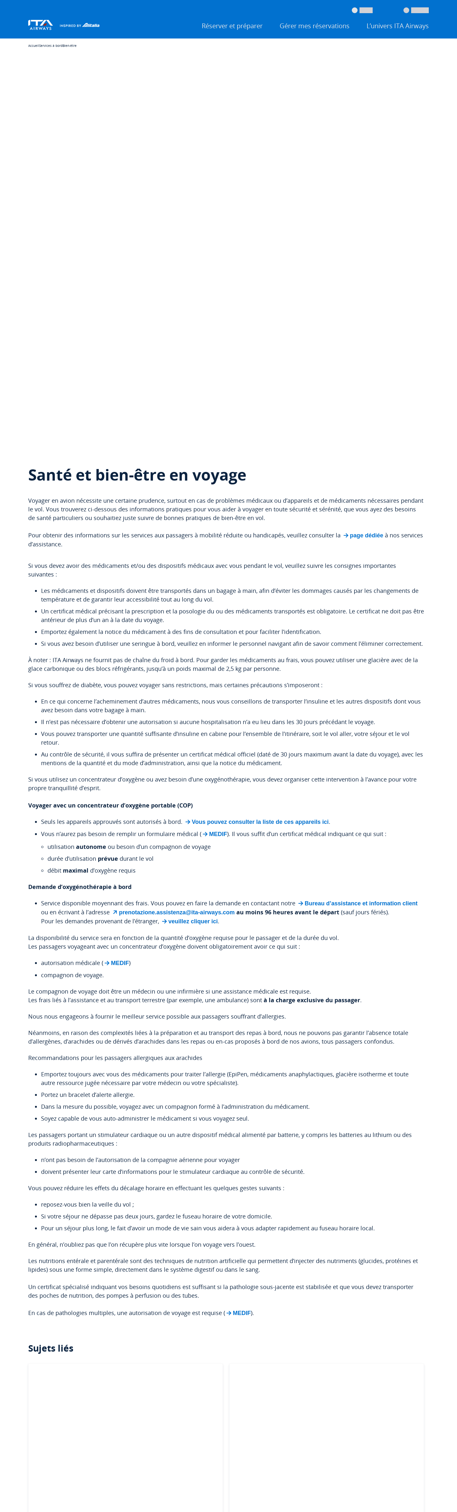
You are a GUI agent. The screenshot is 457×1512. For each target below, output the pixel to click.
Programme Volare (247, 1158)
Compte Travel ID (44, 1146)
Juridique (40, 1460)
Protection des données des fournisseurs (129, 1473)
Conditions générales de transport (182, 1460)
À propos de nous (347, 1087)
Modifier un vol (243, 1099)
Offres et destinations (149, 1087)
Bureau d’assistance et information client (357, 511)
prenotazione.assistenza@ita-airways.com (173, 520)
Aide (234, 1087)
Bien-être (70, 45)
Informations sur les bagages (257, 1123)
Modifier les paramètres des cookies (337, 1460)
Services (73, 1460)
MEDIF (214, 441)
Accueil (33, 45)
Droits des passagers (115, 1460)
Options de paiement (249, 1146)
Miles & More (41, 1134)
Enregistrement (43, 1099)
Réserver (37, 1087)
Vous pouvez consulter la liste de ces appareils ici (256, 429)
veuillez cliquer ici (189, 528)
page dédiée (362, 143)
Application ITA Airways (50, 1123)
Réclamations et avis (249, 1111)
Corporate (340, 1167)
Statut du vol (40, 1111)
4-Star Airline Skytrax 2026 (355, 1190)
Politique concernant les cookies (259, 1460)
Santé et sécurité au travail (355, 1178)
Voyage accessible (247, 1134)
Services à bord (51, 45)
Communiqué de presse (352, 1099)
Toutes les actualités (349, 1123)
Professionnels (344, 1135)
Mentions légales (198, 1473)
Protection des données (54, 1473)
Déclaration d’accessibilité (253, 1473)
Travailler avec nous (349, 1111)
